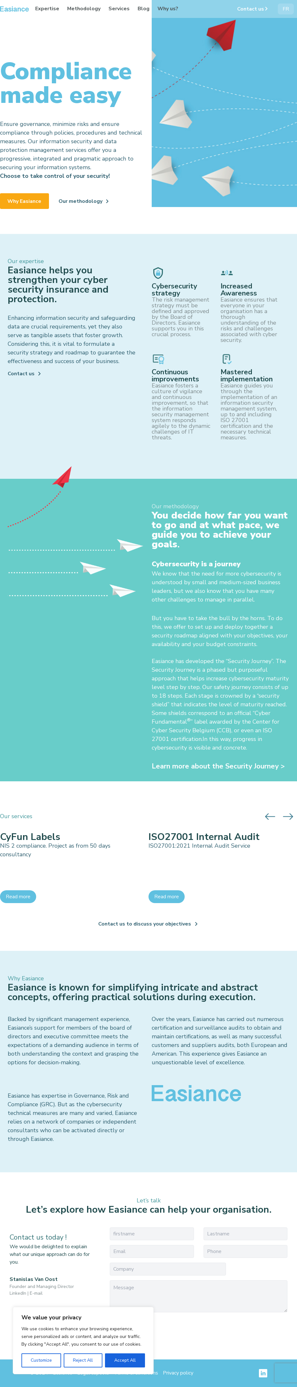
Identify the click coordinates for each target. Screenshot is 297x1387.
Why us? (167, 8)
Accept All (125, 1360)
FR (286, 8)
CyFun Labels (30, 837)
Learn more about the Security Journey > (218, 766)
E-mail (36, 1293)
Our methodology (80, 201)
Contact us (250, 8)
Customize (41, 1360)
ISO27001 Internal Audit (204, 837)
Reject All (83, 1360)
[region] (83, 1340)
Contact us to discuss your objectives (144, 923)
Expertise (47, 8)
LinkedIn (18, 1293)
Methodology (83, 8)
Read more (18, 896)
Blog (143, 8)
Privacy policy (178, 1372)
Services (119, 8)
